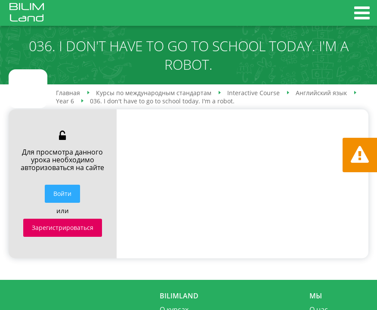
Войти (62, 193)
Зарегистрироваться (62, 227)
